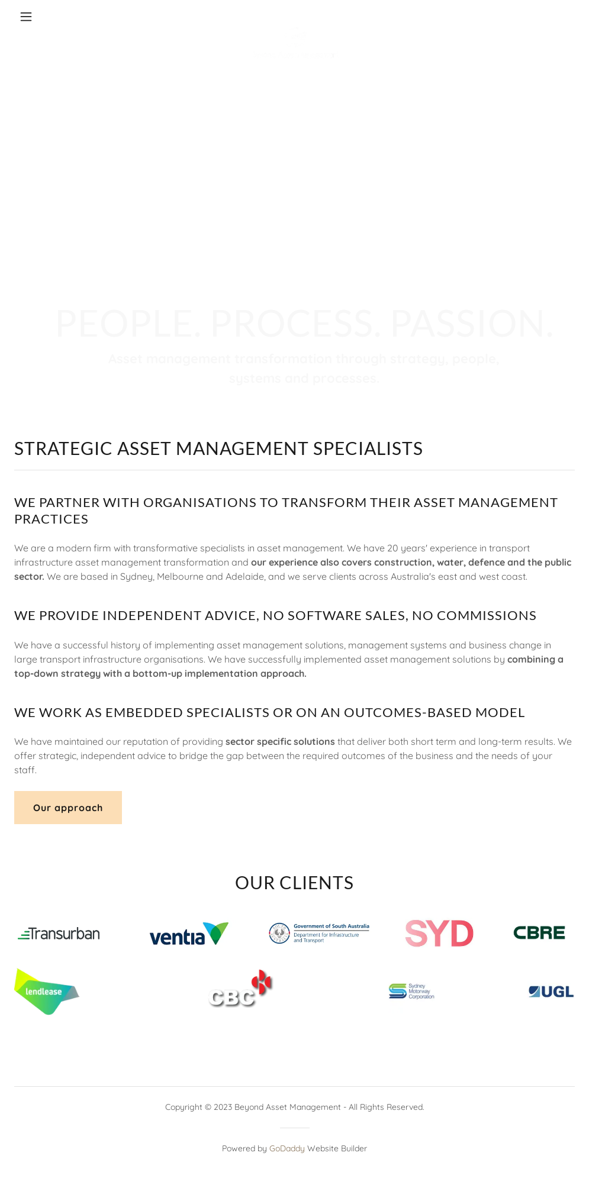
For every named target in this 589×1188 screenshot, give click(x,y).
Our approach (68, 807)
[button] (56, 16)
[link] (294, 16)
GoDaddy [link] (287, 1148)
